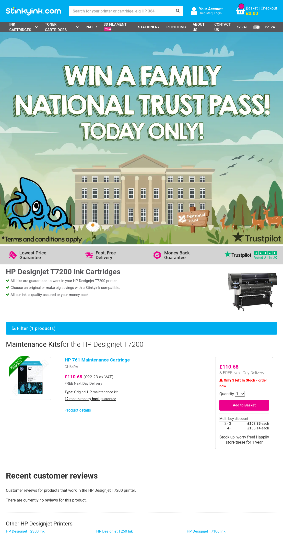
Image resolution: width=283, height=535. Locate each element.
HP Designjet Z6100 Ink (115, 366)
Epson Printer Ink (24, 474)
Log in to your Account (68, 460)
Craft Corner (59, 488)
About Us (198, 27)
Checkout (269, 8)
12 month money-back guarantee (90, 191)
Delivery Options (149, 460)
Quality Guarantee (111, 474)
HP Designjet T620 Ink (205, 342)
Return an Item (61, 474)
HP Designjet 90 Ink (203, 351)
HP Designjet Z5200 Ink (115, 351)
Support (103, 460)
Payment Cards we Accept (157, 481)
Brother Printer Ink (25, 481)
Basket (252, 8)
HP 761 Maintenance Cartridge (97, 152)
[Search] (178, 11)
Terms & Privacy (110, 481)
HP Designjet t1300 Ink (205, 333)
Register (206, 13)
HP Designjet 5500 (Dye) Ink (29, 362)
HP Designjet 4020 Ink (114, 381)
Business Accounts (151, 467)
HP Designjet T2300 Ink (25, 323)
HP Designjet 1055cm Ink (26, 372)
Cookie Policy (107, 488)
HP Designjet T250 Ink (114, 323)
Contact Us (222, 27)
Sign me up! (207, 468)
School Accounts (149, 474)
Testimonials (107, 467)
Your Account (211, 9)
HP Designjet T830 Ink (24, 391)
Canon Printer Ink (25, 467)
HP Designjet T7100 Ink (206, 323)
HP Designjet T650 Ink (205, 361)
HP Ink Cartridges (25, 460)
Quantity (226, 186)
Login (218, 13)
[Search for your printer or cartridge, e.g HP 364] (121, 11)
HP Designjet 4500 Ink (114, 391)
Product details (78, 202)
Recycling (176, 27)
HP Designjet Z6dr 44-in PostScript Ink (218, 371)
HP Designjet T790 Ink (24, 338)
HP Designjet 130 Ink (23, 347)
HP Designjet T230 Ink (114, 333)
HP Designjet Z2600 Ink (115, 342)
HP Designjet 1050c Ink (25, 381)
